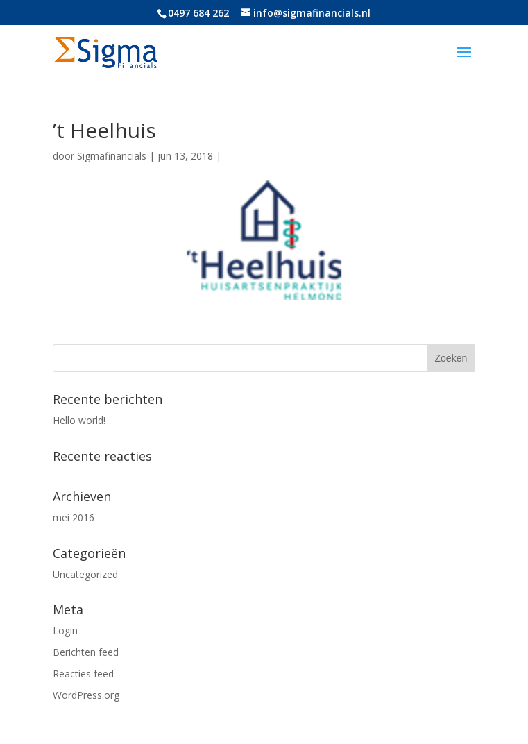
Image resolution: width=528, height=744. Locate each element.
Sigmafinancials (111, 155)
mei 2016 (73, 517)
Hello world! (79, 420)
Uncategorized (85, 574)
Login (65, 630)
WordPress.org (86, 695)
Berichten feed (86, 652)
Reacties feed (83, 673)
